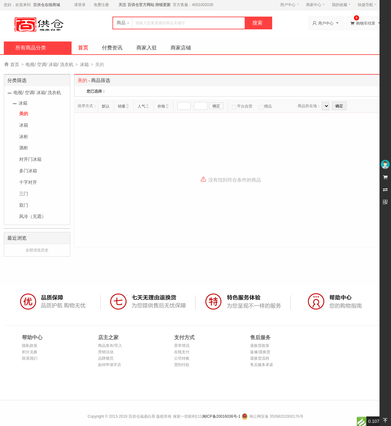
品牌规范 (105, 358)
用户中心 (289, 5)
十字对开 (28, 182)
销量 (122, 106)
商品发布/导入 (110, 345)
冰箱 (84, 64)
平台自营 (242, 106)
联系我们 (29, 358)
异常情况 (181, 345)
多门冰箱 (28, 170)
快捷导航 (367, 5)
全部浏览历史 (37, 250)
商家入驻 (146, 47)
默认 (106, 106)
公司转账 (181, 358)
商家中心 (315, 5)
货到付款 (181, 364)
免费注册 (101, 5)
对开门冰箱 (30, 159)
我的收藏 (341, 5)
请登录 (80, 5)
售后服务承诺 (261, 364)
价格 (161, 106)
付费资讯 (112, 47)
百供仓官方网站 (140, 5)
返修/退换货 (260, 352)
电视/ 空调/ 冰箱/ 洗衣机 (49, 64)
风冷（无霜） (32, 216)
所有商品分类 (30, 47)
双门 (23, 205)
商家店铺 (181, 47)
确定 (216, 106)
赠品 (265, 106)
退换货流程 (259, 358)
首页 (83, 47)
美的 (23, 113)
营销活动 (105, 352)
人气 (141, 106)
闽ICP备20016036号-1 (221, 416)
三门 (23, 193)
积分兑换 (29, 352)
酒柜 (23, 147)
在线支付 (181, 352)
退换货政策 (259, 345)
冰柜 (23, 136)
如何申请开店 (109, 364)
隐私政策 (29, 345)
